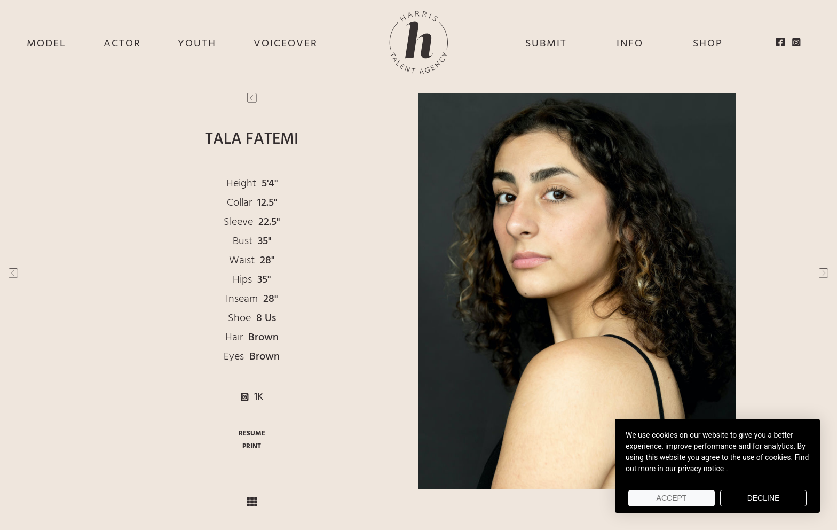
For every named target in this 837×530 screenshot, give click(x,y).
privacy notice (701, 468)
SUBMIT (546, 43)
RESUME (252, 433)
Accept (672, 498)
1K (252, 397)
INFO (630, 43)
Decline (763, 498)
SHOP (708, 43)
